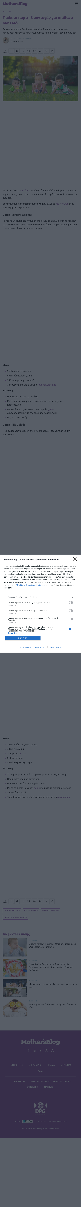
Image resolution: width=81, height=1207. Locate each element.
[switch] (71, 602)
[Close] (75, 559)
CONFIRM (23, 638)
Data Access (40, 647)
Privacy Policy (55, 647)
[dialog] (40, 603)
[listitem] (40, 597)
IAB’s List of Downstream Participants (31, 585)
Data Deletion (25, 647)
